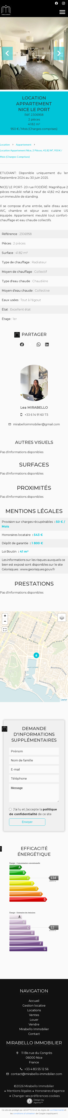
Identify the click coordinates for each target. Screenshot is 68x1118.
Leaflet (64, 699)
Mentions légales (19, 1091)
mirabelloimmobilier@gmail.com (36, 424)
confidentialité (57, 1110)
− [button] (5, 621)
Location (5, 144)
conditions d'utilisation (24, 1113)
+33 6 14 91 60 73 (36, 414)
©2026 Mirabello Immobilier (34, 1086)
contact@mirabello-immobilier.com (36, 1074)
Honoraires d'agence (50, 1091)
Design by (34, 1101)
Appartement (23, 144)
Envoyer (27, 821)
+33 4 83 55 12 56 (36, 1069)
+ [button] (5, 616)
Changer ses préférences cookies (36, 1096)
